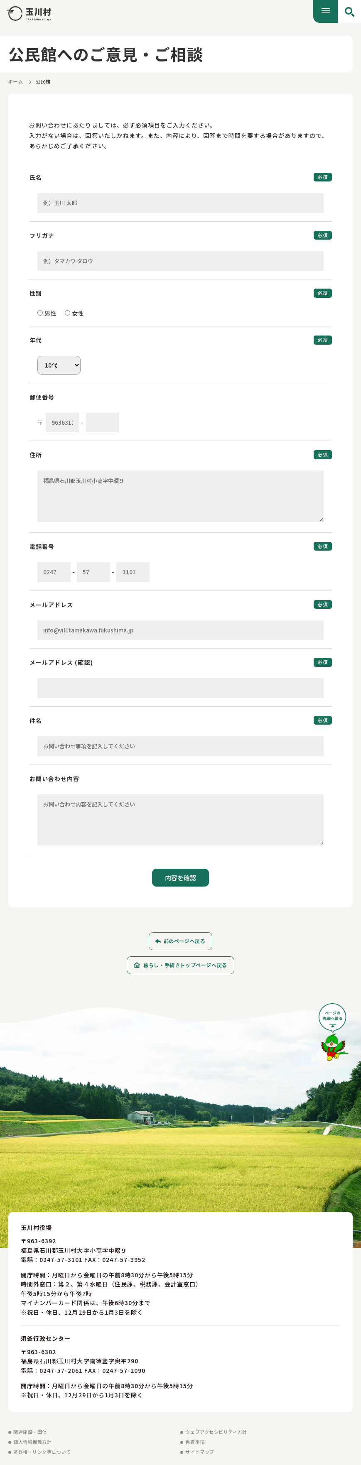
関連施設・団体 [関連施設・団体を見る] (30, 1431)
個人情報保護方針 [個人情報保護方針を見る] (32, 1441)
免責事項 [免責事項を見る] (194, 1441)
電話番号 (41, 546)
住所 (35, 455)
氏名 (35, 177)
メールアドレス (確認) (61, 662)
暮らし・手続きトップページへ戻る (185, 965)
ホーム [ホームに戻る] (15, 81)
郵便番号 (41, 397)
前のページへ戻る (185, 941)
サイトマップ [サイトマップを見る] (199, 1451)
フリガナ (41, 235)
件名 (35, 720)
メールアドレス (51, 604)
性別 (35, 293)
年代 (35, 340)
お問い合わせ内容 (54, 778)
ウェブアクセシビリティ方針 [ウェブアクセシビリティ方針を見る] (216, 1431)
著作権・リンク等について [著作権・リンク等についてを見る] (42, 1451)
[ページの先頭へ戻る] (334, 1035)
